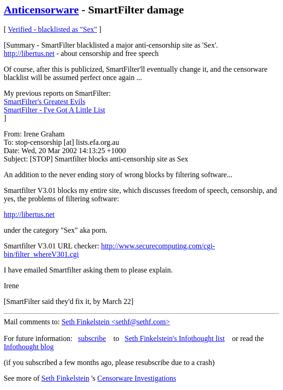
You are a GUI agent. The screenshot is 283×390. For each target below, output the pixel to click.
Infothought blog (29, 347)
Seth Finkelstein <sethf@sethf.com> (116, 322)
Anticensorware (41, 10)
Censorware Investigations (136, 378)
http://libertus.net (29, 53)
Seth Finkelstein (65, 378)
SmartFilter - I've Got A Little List (54, 110)
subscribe (92, 338)
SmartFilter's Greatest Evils (44, 101)
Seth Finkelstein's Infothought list (175, 338)
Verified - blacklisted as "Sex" (52, 29)
